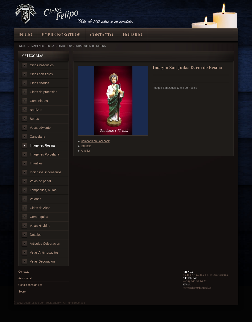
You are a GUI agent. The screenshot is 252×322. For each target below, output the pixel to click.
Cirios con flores (41, 74)
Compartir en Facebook (95, 141)
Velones (35, 199)
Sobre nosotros (61, 35)
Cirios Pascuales (42, 65)
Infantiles (36, 163)
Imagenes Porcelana (44, 154)
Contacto (23, 271)
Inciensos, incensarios (45, 172)
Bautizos (36, 110)
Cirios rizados (39, 83)
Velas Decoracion (42, 261)
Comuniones (39, 101)
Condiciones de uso (30, 285)
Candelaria (37, 136)
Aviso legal (25, 278)
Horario (132, 35)
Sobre (22, 291)
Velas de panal (40, 181)
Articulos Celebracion (45, 243)
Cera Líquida (39, 217)
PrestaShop (51, 302)
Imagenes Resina (42, 145)
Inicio (22, 46)
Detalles (35, 234)
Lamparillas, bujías (43, 190)
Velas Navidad (40, 226)
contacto (101, 35)
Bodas (34, 119)
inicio (25, 35)
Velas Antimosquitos (44, 252)
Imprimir (86, 146)
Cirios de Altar (40, 208)
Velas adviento (40, 127)
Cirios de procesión (43, 92)
